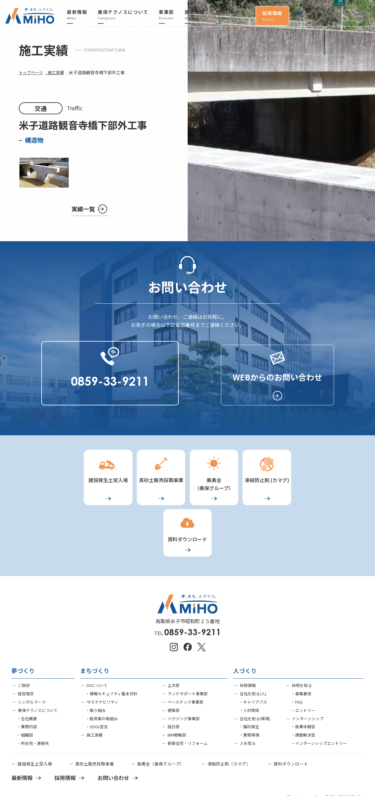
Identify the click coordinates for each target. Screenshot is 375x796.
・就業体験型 (303, 684)
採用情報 (272, 16)
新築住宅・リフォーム (188, 701)
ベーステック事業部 (185, 660)
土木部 (174, 643)
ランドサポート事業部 (188, 651)
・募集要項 (301, 651)
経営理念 (26, 651)
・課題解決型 (303, 693)
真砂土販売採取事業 (94, 722)
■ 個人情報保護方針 (343, 755)
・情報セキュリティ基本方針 (111, 651)
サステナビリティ (102, 660)
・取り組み (96, 668)
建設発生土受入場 (35, 722)
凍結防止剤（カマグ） (229, 722)
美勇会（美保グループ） (160, 722)
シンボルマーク (32, 660)
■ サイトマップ (301, 755)
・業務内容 (27, 684)
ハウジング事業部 (184, 676)
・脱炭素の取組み (102, 676)
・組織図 (25, 693)
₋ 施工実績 (57, 77)
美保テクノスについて (123, 14)
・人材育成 (249, 668)
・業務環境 (249, 693)
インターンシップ (308, 676)
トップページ (32, 77)
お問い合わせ (230, 14)
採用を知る (302, 643)
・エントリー (303, 668)
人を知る (248, 701)
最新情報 (77, 14)
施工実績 (195, 14)
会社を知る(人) (253, 651)
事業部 (166, 14)
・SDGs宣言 (97, 684)
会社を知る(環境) (255, 676)
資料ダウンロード (291, 722)
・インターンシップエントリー (319, 701)
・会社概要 (27, 676)
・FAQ (297, 660)
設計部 (174, 684)
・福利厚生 (249, 684)
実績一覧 (83, 213)
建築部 (174, 668)
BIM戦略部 (177, 693)
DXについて (97, 643)
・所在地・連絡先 (33, 701)
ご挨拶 (24, 643)
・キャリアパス (253, 660)
